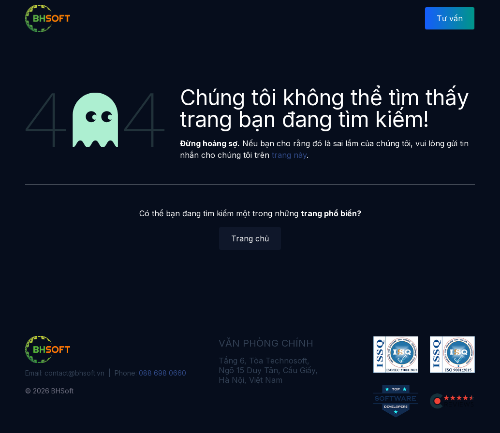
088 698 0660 (162, 373)
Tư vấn (450, 18)
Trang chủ (250, 238)
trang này (289, 155)
